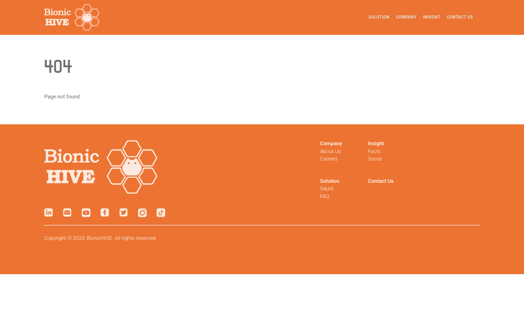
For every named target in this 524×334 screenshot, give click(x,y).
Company (406, 17)
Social (375, 159)
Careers (329, 159)
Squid (326, 189)
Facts (374, 151)
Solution (379, 17)
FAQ (325, 196)
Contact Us (460, 17)
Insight (431, 17)
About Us (330, 151)
